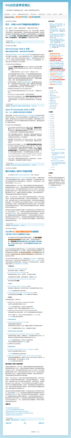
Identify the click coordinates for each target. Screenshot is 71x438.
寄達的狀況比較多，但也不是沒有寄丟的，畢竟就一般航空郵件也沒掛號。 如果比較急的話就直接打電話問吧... (57, 46)
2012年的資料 (32, 258)
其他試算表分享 (41, 14)
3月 (52, 147)
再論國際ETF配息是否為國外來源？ (22, 174)
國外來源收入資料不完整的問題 (18, 171)
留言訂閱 (55, 14)
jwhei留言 (11, 35)
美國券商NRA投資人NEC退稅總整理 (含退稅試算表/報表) (19, 413)
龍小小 (12, 28)
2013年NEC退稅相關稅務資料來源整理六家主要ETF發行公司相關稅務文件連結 (58, 163)
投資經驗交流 (14, 105)
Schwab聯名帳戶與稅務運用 (56, 81)
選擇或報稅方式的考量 (56, 73)
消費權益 (52, 98)
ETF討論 (52, 108)
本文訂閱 (49, 14)
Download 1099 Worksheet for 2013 (17, 322)
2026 (51, 114)
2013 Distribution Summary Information (17, 286)
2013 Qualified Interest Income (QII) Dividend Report (21, 292)
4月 (52, 145)
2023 (51, 120)
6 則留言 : (34, 105)
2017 (51, 131)
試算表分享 (52, 105)
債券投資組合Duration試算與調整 (57, 65)
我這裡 (25, 359)
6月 (52, 142)
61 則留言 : (19, 42)
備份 (20, 299)
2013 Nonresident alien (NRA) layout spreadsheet (20, 279)
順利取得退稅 (12, 213)
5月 (52, 144)
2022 (51, 122)
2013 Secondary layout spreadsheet (17, 272)
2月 (52, 167)
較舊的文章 (41, 423)
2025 (51, 116)
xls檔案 (35, 277)
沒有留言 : (34, 165)
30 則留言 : (23, 420)
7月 (52, 140)
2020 (51, 125)
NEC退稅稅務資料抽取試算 (12, 408)
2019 (51, 127)
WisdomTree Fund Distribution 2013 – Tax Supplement (21, 349)
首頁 (25, 423)
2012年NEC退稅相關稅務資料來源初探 (14, 409)
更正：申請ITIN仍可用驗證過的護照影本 (22, 24)
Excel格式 (20, 250)
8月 (52, 138)
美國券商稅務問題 (26, 105)
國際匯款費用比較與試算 (23, 14)
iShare (32, 260)
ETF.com (14, 14)
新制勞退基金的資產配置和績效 (56, 66)
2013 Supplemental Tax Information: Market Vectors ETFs (22, 334)
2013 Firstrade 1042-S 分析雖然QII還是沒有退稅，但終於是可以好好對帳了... (58, 153)
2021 (51, 123)
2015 (51, 135)
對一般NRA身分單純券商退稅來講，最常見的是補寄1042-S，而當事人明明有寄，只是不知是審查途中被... (57, 35)
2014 (51, 136)
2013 (51, 169)
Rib (50, 175)
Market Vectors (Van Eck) (15, 331)
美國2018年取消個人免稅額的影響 (57, 71)
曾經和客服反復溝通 (26, 82)
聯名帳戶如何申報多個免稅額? (56, 82)
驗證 (23, 35)
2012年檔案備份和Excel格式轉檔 (20, 263)
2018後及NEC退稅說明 (57, 76)
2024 (51, 118)
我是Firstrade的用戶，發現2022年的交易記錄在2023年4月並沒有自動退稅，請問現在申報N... (57, 30)
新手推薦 (52, 102)
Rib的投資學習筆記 (17, 5)
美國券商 (20, 105)
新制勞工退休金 (53, 103)
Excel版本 (32, 308)
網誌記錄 (13, 42)
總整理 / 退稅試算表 (56, 74)
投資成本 (52, 90)
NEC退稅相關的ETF (56, 78)
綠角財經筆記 (7, 14)
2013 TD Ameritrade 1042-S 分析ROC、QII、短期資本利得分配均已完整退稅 (58, 157)
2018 (51, 129)
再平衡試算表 (33, 14)
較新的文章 (8, 423)
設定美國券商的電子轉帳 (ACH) (56, 55)
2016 (51, 133)
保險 (51, 93)
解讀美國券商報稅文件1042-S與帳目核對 (18, 54)
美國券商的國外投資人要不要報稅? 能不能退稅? (17, 411)
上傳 (37, 314)
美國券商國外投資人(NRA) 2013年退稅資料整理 (20, 177)
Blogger (37, 431)
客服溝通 (30, 56)
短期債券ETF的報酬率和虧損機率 (57, 63)
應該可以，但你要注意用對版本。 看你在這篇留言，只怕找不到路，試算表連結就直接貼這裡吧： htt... (57, 25)
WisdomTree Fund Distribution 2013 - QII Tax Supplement (22, 355)
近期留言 (61, 14)
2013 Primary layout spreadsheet (16, 268)
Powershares (39, 260)
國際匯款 (52, 100)
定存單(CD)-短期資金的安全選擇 (56, 61)
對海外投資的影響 (56, 84)
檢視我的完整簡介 (52, 187)
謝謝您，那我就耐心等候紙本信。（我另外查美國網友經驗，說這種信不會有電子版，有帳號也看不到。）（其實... (57, 41)
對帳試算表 (31, 59)
